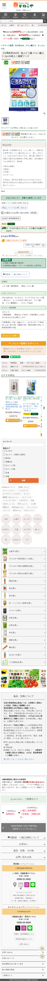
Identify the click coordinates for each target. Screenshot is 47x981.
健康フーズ (14, 366)
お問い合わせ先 (23, 857)
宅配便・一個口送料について (16, 274)
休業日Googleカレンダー (24, 939)
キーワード (7, 442)
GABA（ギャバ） (24, 487)
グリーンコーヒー (9, 490)
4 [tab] (20, 690)
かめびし (6, 529)
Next (42, 680)
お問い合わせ (7, 952)
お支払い (23, 844)
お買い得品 (14, 370)
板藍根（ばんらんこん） (11, 497)
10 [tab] (30, 690)
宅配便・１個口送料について (23, 837)
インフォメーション (24, 907)
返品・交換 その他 (23, 850)
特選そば (6, 507)
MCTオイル (17, 510)
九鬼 (16, 529)
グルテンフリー (29, 510)
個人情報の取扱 (8, 970)
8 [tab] (27, 690)
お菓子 (12, 25)
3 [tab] (18, 690)
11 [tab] (32, 690)
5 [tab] (22, 690)
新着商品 (15, 15)
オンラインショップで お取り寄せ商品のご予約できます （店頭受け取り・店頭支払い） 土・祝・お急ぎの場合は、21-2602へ (24, 897)
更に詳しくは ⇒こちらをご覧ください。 (20, 759)
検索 (45, 21)
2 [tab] (16, 690)
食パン (37, 529)
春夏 (21, 363)
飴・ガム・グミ (23, 25)
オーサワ (27, 519)
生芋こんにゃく (23, 504)
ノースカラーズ (23, 490)
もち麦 (33, 504)
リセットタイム (32, 507)
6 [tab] (23, 690)
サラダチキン (23, 500)
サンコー (27, 494)
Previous (4, 680)
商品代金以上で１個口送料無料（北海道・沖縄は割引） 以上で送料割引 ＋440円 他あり (23, 35)
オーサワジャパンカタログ (12, 494)
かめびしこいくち (9, 504)
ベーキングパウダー (9, 500)
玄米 (32, 500)
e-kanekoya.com (23, 912)
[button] (3, 408)
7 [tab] (25, 690)
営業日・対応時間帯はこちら (24, 934)
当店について (5, 15)
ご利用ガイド (7, 975)
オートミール (26, 497)
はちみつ (16, 540)
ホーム (3, 25)
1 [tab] (15, 690)
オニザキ (27, 529)
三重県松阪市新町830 (23, 868)
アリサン (37, 519)
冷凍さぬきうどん (18, 507)
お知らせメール (8, 958)
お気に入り (25, 15)
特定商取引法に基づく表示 (12, 964)
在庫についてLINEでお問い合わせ (15, 203)
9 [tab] (29, 690)
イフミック (6, 510)
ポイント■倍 (26, 370)
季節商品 (14, 363)
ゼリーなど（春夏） (33, 363)
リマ (27, 540)
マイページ (35, 15)
